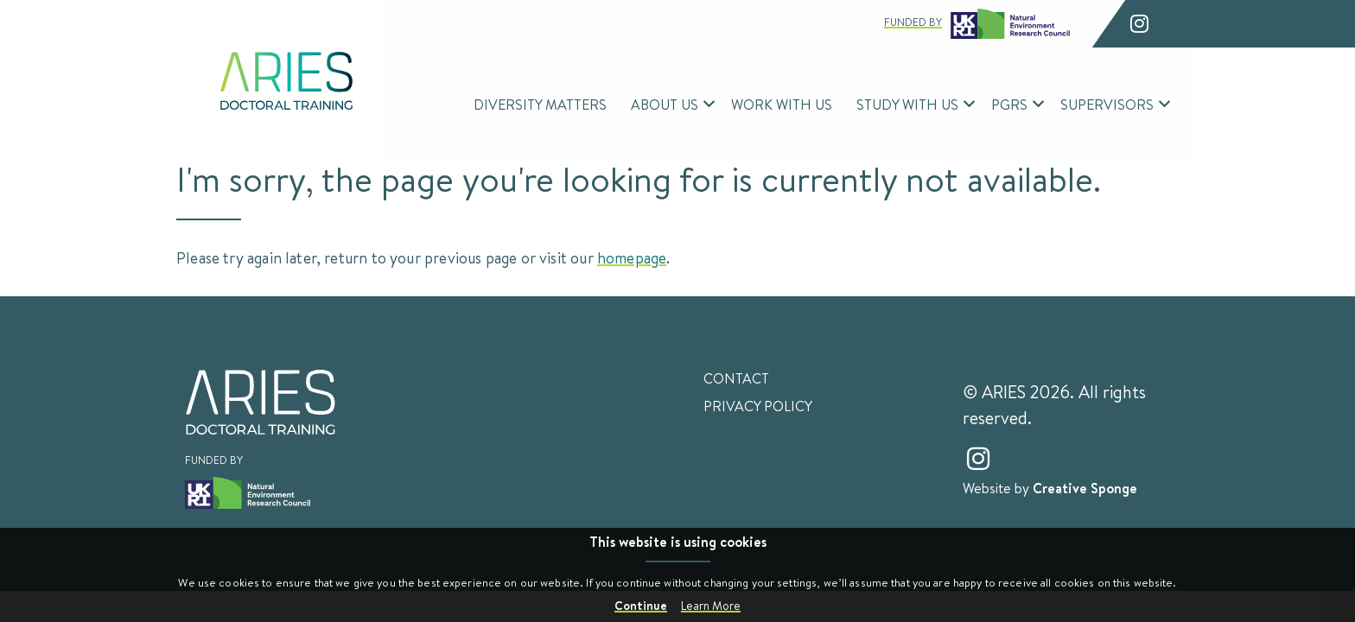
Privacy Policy (757, 406)
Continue (640, 605)
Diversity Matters (540, 104)
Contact (736, 378)
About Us (664, 104)
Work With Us (781, 104)
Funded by (977, 24)
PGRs (1009, 104)
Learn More (711, 605)
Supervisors (1107, 104)
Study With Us (907, 104)
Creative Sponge (1085, 488)
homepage (631, 257)
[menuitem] (540, 104)
